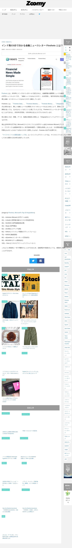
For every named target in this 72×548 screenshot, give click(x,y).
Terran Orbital (66, 337)
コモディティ (67, 367)
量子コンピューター (67, 454)
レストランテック (67, 423)
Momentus (67, 285)
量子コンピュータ (67, 219)
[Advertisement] (36, 25)
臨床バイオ (51, 10)
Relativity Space (67, 301)
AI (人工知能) (67, 200)
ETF (66, 270)
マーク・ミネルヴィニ (67, 412)
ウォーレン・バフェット (67, 353)
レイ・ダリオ (67, 418)
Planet (66, 292)
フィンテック (67, 226)
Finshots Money (47, 104)
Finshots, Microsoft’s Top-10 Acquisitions (21, 212)
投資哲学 (67, 446)
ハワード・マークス (67, 400)
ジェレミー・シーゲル (67, 386)
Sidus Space (67, 317)
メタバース (67, 211)
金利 (66, 459)
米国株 (66, 449)
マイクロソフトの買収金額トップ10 (14, 135)
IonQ (66, 274)
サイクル (67, 372)
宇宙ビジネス (63, 10)
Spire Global (67, 328)
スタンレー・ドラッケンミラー (67, 394)
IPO (66, 231)
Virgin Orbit (67, 347)
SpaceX (66, 324)
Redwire (66, 296)
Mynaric (66, 289)
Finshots (4, 93)
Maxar (66, 281)
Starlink (66, 332)
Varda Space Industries (67, 342)
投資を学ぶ (13, 10)
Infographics (60, 104)
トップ (4, 10)
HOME (3, 42)
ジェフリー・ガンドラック (67, 378)
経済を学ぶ (24, 10)
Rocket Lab (67, 309)
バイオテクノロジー (38, 10)
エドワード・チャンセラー (67, 361)
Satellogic (67, 313)
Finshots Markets (32, 104)
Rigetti (66, 306)
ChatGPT (68, 205)
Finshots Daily (17, 104)
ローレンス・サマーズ (67, 430)
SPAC (67, 236)
